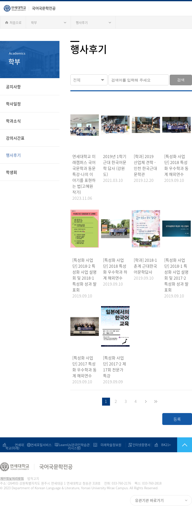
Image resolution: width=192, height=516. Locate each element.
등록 (177, 419)
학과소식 (13, 121)
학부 (34, 22)
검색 (181, 80)
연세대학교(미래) (14, 448)
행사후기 (82, 22)
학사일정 (13, 104)
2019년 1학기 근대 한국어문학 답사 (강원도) (114, 165)
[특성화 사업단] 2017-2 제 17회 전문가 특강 (114, 367)
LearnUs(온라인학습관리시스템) (74, 446)
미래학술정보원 (111, 444)
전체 (77, 80)
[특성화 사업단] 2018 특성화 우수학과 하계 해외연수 (115, 269)
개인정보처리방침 (12, 478)
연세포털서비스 (41, 444)
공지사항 (13, 87)
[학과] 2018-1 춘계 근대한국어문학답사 (145, 266)
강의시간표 (15, 138)
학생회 (11, 172)
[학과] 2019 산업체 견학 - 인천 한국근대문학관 (145, 165)
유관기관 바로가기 (149, 500)
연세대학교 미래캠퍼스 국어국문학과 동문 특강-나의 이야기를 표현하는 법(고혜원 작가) (84, 174)
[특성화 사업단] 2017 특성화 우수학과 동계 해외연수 (84, 367)
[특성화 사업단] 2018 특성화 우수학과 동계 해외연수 (176, 165)
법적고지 (33, 478)
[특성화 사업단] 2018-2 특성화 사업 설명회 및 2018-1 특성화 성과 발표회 (84, 275)
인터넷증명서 (141, 444)
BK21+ (166, 444)
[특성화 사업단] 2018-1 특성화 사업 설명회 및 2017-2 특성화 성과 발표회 (176, 275)
